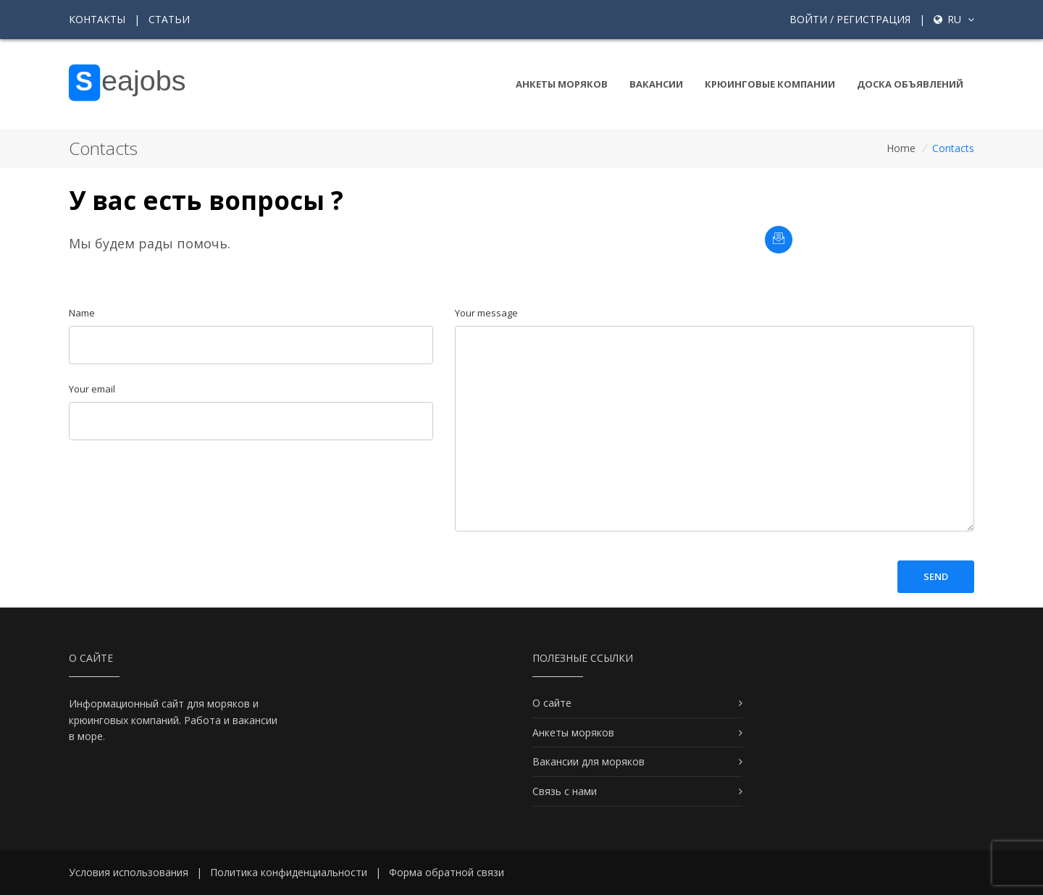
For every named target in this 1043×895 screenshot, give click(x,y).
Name (82, 312)
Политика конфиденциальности (288, 872)
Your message (486, 312)
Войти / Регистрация (849, 19)
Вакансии (656, 84)
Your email (92, 388)
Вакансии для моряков (588, 761)
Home (901, 148)
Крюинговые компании (770, 84)
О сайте (551, 703)
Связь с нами (564, 791)
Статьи (169, 19)
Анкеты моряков (562, 84)
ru (954, 19)
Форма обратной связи (446, 872)
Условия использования (128, 872)
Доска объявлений (910, 84)
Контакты (97, 19)
